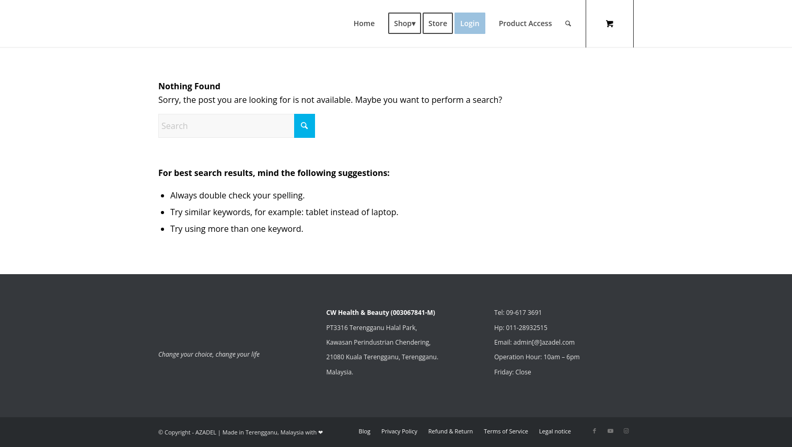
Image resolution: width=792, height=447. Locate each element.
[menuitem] (364, 23)
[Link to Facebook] (594, 431)
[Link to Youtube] (610, 431)
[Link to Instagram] (626, 431)
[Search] (568, 23)
